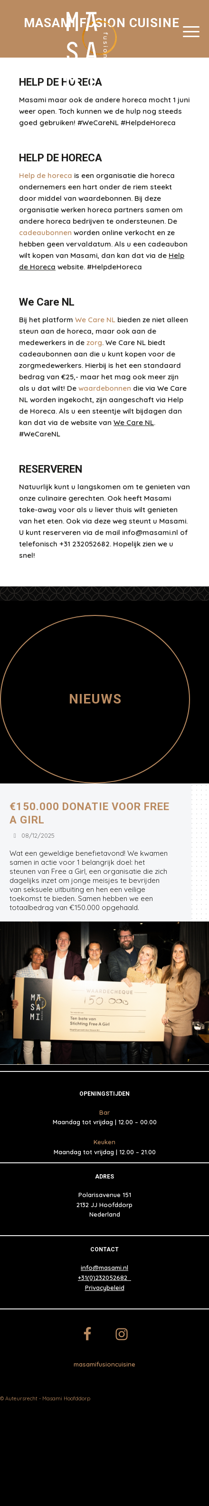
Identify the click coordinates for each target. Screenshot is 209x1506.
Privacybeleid (104, 1287)
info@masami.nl (104, 1267)
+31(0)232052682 (104, 1277)
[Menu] (191, 31)
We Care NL (134, 422)
